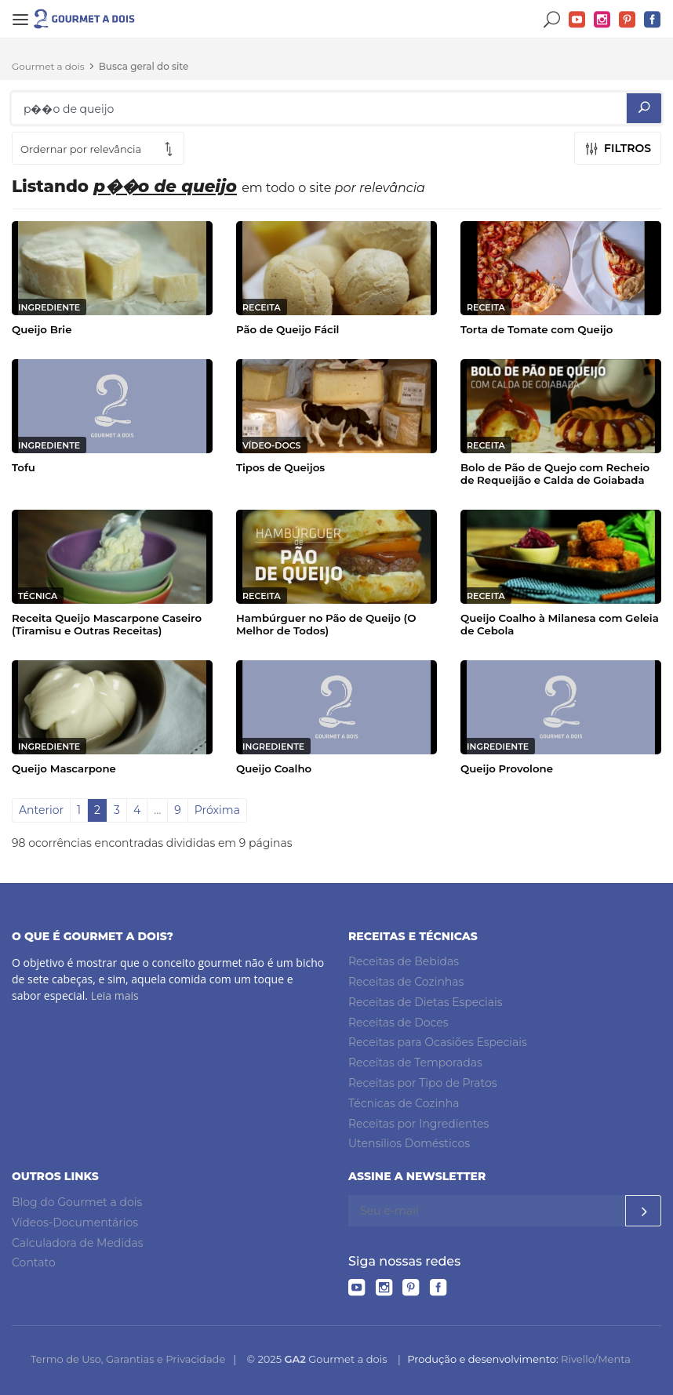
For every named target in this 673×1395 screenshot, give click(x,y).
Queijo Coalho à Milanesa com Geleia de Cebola (559, 624)
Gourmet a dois (48, 66)
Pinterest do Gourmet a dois (627, 20)
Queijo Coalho (273, 768)
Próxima (217, 810)
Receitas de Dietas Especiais (425, 1002)
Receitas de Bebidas (403, 961)
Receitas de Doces (398, 1022)
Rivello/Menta (596, 1359)
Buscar (552, 20)
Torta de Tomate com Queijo (536, 329)
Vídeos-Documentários (75, 1222)
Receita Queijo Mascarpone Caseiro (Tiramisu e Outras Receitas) (107, 624)
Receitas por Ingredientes (418, 1124)
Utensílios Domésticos (409, 1143)
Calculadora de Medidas (78, 1243)
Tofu (23, 467)
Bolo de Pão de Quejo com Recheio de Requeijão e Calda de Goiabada (554, 473)
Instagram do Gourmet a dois (602, 20)
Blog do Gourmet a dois (77, 1202)
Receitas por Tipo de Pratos (422, 1083)
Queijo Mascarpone (64, 768)
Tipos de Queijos (280, 467)
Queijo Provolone (506, 768)
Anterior (41, 810)
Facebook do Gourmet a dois (652, 20)
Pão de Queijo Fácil (287, 329)
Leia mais (115, 995)
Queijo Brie (41, 329)
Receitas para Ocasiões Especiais (437, 1042)
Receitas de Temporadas (415, 1062)
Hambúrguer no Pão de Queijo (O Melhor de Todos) (326, 624)
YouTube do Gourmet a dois (577, 20)
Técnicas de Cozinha (403, 1103)
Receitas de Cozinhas (406, 982)
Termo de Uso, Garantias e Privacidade (128, 1359)
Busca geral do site (144, 66)
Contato (34, 1262)
